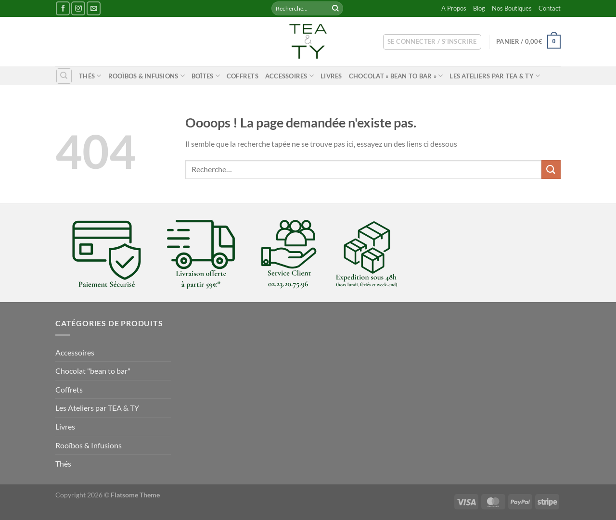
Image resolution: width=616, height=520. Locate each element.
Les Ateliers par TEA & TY (494, 75)
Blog (479, 8)
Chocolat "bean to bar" (92, 370)
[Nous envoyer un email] (94, 8)
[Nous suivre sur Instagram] (78, 8)
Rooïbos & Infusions (146, 75)
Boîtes (206, 75)
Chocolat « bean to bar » (396, 75)
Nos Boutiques (512, 8)
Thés (90, 75)
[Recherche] (64, 76)
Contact (550, 8)
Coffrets (242, 76)
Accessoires (289, 75)
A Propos (453, 8)
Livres (331, 76)
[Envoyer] (335, 8)
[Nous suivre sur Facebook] (63, 8)
